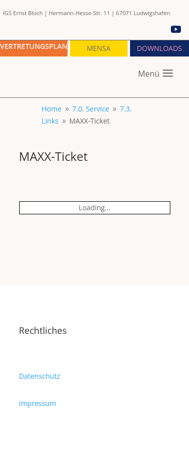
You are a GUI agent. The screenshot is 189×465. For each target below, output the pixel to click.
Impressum (37, 403)
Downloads (159, 48)
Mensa (98, 48)
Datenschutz (39, 376)
